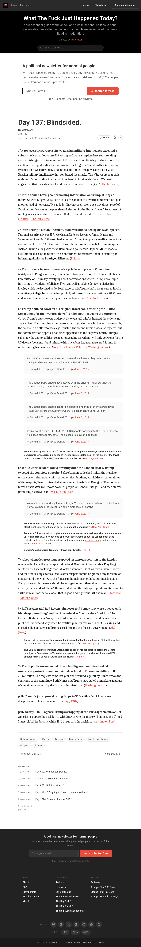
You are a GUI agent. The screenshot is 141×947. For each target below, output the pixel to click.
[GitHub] (99, 925)
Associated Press (41, 543)
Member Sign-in (31, 896)
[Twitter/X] (69, 925)
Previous (24, 5)
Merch (26, 901)
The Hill (86, 550)
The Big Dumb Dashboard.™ (70, 911)
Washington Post (98, 347)
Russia (46, 739)
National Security (28, 739)
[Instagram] (84, 925)
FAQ (25, 887)
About (86, 5)
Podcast (60, 882)
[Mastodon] (76, 925)
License (100, 942)
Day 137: (49, 122)
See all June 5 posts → (25, 808)
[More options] (120, 137)
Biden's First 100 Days (102, 892)
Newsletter (101, 5)
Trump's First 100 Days (103, 887)
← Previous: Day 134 (29, 754)
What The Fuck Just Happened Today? (70, 18)
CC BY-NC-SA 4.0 (87, 942)
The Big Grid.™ (63, 901)
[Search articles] (70, 48)
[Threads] (61, 925)
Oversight (60, 739)
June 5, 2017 (81, 369)
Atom (75, 932)
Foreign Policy (77, 739)
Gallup (65, 701)
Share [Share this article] (104, 137)
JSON (86, 932)
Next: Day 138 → (114, 754)
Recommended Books (67, 896)
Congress (25, 745)
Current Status (63, 892)
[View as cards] (115, 137)
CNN (74, 701)
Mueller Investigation (100, 739)
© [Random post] (38, 942)
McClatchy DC (90, 643)
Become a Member (125, 5)
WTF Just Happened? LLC (51, 942)
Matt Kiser (76, 39)
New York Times (97, 298)
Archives (95, 882)
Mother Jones (28, 598)
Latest (14, 5)
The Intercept (110, 184)
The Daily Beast (41, 219)
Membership (29, 892)
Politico (24, 219)
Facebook (115, 593)
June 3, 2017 (81, 513)
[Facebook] (91, 925)
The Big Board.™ (64, 906)
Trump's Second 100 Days (104, 896)
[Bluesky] (53, 925)
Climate (39, 745)
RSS (65, 932)
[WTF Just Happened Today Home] (6, 5)
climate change (93, 540)
